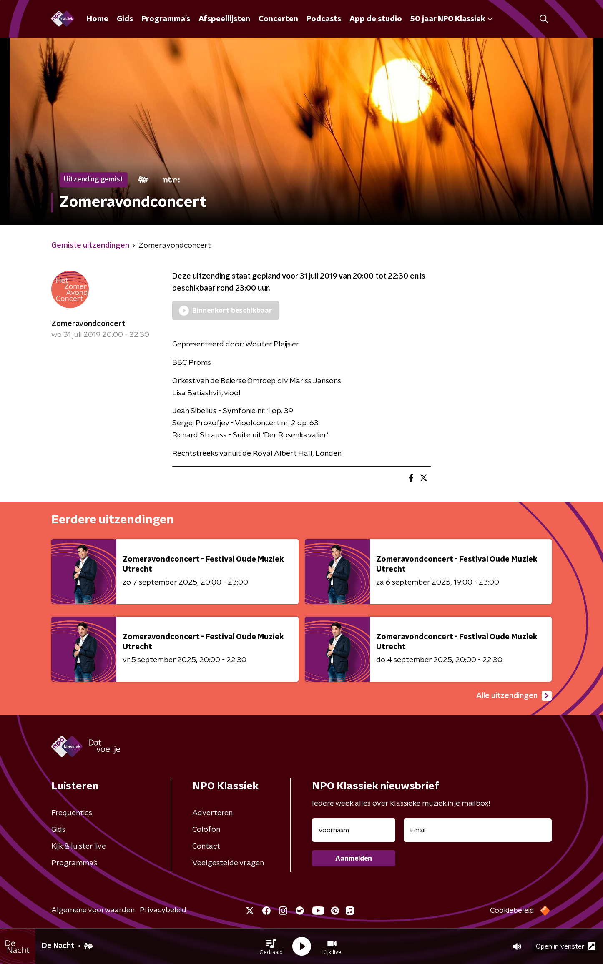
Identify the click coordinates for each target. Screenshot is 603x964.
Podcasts (324, 19)
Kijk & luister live (78, 846)
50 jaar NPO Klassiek (451, 19)
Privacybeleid (163, 910)
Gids (125, 19)
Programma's (165, 19)
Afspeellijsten (224, 19)
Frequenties (71, 813)
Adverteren (212, 813)
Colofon (206, 829)
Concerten (278, 19)
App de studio (375, 19)
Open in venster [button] (565, 946)
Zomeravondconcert (88, 324)
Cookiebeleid (512, 910)
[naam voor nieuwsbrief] (353, 830)
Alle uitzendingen (514, 696)
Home (97, 19)
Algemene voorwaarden (93, 910)
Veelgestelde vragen (228, 863)
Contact (206, 846)
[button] (271, 946)
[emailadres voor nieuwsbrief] (478, 830)
